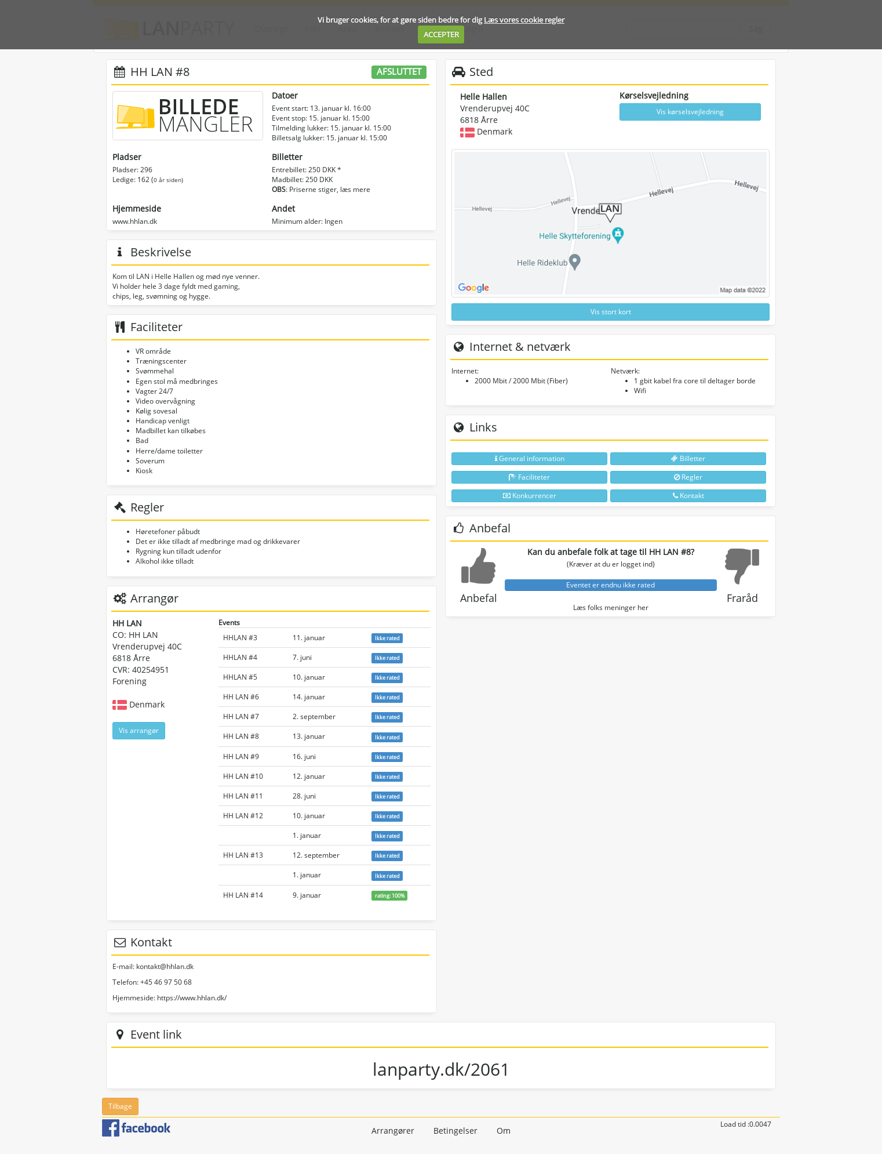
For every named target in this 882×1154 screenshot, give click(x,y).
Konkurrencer (529, 495)
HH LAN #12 (243, 816)
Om (504, 1130)
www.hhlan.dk (134, 221)
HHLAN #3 (240, 638)
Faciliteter (529, 477)
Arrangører (392, 1130)
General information (529, 458)
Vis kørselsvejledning (690, 112)
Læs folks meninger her (610, 607)
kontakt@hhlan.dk (165, 966)
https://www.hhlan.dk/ (192, 998)
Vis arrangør (139, 730)
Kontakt (688, 495)
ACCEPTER (441, 34)
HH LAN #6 (241, 697)
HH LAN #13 (243, 855)
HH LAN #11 (243, 796)
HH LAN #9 (241, 756)
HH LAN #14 (243, 895)
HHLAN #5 (240, 677)
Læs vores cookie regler (524, 19)
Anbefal (478, 598)
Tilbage (120, 1106)
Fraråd (742, 598)
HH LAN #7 (241, 716)
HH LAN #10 (243, 776)
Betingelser (455, 1130)
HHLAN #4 (240, 657)
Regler (688, 477)
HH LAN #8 (241, 736)
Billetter (688, 458)
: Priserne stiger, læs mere (321, 189)
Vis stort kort (611, 312)
